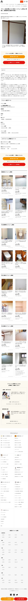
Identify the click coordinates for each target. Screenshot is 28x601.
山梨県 (3, 552)
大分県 (3, 582)
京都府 (16, 559)
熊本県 (22, 580)
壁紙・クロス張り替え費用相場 (5, 447)
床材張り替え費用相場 (18, 447)
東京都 (9, 544)
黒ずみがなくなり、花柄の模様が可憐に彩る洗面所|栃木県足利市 (20, 310)
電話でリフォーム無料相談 (14, 62)
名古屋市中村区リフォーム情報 (15, 143)
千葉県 (3, 544)
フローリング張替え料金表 (19, 451)
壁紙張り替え (4, 132)
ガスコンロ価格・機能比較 (5, 491)
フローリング (17, 449)
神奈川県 (16, 544)
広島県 (22, 567)
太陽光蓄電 (2, 519)
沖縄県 (22, 582)
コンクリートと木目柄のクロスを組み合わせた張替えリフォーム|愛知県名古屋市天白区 (7, 208)
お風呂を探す (17, 457)
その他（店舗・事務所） (6, 110)
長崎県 (16, 580)
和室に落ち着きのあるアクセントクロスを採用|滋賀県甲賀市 (7, 338)
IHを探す (2, 495)
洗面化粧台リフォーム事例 (19, 476)
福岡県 (3, 580)
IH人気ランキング (3, 497)
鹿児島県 (16, 582)
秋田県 (3, 537)
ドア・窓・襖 (3, 514)
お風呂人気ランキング (18, 459)
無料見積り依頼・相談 (14, 56)
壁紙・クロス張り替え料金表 (5, 442)
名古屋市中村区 (8, 119)
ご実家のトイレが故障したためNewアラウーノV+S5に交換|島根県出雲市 (20, 259)
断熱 (1, 525)
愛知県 (3, 119)
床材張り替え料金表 (18, 442)
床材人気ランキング (18, 440)
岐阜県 (16, 552)
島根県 (9, 567)
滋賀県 (9, 559)
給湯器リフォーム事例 (18, 506)
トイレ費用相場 (3, 478)
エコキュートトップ (18, 495)
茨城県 (3, 542)
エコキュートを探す (18, 497)
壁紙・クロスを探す (4, 438)
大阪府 (22, 559)
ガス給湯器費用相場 (18, 493)
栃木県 (9, 542)
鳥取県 (3, 567)
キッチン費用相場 (3, 461)
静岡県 (22, 552)
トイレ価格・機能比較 (4, 474)
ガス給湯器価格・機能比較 (19, 491)
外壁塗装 (2, 521)
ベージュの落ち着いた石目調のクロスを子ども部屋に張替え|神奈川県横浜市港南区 (7, 237)
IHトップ (2, 493)
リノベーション (3, 512)
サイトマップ (16, 590)
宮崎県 (9, 582)
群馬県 (16, 542)
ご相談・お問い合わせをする (14, 401)
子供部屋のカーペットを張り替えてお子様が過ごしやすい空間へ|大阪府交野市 (7, 362)
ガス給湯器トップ (17, 484)
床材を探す (16, 438)
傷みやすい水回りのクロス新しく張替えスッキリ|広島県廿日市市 (20, 287)
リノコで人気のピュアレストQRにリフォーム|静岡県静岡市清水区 (20, 237)
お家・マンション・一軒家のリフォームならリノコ (14, 597)
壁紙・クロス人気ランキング (5, 440)
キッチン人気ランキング (4, 459)
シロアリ (2, 523)
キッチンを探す (3, 457)
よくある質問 (12, 590)
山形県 (9, 537)
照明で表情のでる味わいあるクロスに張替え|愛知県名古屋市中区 (7, 184)
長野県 (9, 552)
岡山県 (16, 567)
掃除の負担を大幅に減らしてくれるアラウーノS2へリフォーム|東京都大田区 (7, 259)
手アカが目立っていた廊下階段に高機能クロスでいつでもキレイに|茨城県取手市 (7, 288)
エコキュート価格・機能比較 (19, 502)
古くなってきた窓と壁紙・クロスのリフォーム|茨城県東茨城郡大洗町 (20, 364)
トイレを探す (3, 469)
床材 (9, 132)
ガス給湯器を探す (17, 486)
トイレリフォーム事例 (4, 476)
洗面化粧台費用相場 (18, 474)
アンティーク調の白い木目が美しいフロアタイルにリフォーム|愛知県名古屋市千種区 (20, 339)
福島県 (16, 537)
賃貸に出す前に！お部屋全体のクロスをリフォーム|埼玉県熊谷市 (7, 310)
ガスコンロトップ (3, 484)
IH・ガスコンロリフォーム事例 (5, 502)
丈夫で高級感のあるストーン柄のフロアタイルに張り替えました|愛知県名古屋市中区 (20, 208)
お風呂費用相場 (17, 461)
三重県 (3, 559)
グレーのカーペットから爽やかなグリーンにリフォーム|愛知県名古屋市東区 (20, 185)
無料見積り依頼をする (14, 421)
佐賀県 (9, 580)
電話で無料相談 (20, 599)
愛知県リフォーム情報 (4, 143)
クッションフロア (15, 132)
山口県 (3, 569)
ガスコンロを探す (3, 486)
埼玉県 (22, 542)
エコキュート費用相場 (18, 504)
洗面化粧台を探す (17, 469)
